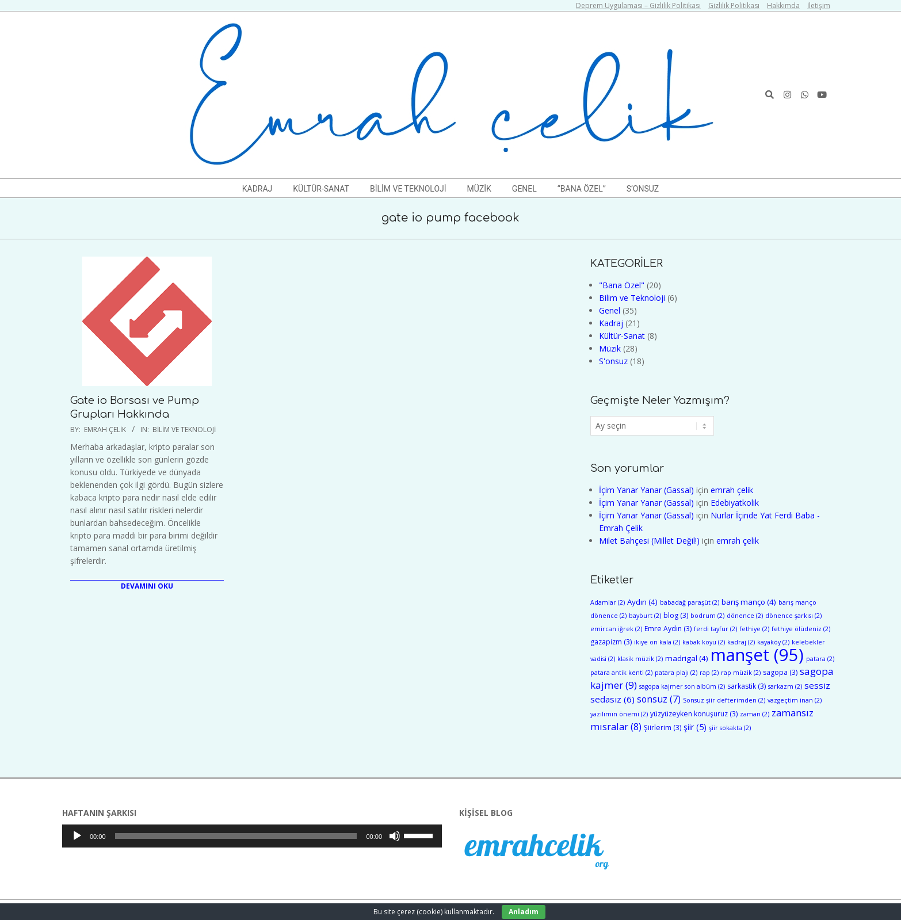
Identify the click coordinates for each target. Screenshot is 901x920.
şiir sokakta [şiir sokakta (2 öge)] (730, 728)
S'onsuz (613, 361)
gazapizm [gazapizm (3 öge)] (611, 642)
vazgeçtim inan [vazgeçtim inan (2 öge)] (795, 700)
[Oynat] (77, 836)
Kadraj (611, 323)
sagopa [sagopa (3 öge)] (780, 672)
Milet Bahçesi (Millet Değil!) (649, 540)
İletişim (818, 5)
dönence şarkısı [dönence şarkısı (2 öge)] (793, 616)
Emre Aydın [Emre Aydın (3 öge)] (668, 628)
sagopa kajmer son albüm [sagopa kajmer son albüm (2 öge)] (682, 686)
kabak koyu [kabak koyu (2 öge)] (703, 642)
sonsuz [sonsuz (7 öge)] (659, 699)
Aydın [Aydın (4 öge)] (642, 602)
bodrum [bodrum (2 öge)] (707, 616)
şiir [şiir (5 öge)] (695, 727)
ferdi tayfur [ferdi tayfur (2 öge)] (715, 629)
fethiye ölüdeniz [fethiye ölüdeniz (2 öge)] (801, 629)
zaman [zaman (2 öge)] (754, 714)
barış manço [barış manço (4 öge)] (748, 602)
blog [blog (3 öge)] (675, 615)
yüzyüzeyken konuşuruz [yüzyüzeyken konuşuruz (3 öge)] (694, 714)
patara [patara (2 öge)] (820, 659)
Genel (609, 310)
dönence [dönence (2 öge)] (745, 616)
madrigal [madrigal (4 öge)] (686, 658)
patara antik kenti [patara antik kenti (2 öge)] (621, 673)
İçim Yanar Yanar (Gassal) (646, 489)
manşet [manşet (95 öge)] (757, 654)
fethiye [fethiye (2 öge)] (754, 629)
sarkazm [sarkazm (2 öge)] (785, 686)
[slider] (236, 836)
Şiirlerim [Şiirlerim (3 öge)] (662, 727)
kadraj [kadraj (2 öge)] (741, 642)
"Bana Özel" (621, 285)
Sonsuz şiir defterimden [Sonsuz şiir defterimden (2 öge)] (724, 700)
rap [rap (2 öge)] (709, 673)
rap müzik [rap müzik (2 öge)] (741, 673)
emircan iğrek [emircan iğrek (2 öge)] (616, 629)
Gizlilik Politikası (733, 5)
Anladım (524, 912)
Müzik (610, 348)
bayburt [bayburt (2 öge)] (645, 616)
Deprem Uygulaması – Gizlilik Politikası (638, 5)
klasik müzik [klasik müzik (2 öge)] (640, 659)
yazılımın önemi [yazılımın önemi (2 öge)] (619, 714)
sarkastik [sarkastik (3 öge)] (746, 686)
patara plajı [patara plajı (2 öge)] (676, 673)
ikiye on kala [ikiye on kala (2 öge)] (657, 642)
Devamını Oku (147, 586)
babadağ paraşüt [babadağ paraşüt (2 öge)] (689, 602)
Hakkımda (783, 5)
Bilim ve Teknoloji (184, 429)
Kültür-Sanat (622, 335)
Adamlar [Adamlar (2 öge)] (607, 602)
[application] (252, 836)
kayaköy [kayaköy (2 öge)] (773, 642)
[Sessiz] (394, 836)
